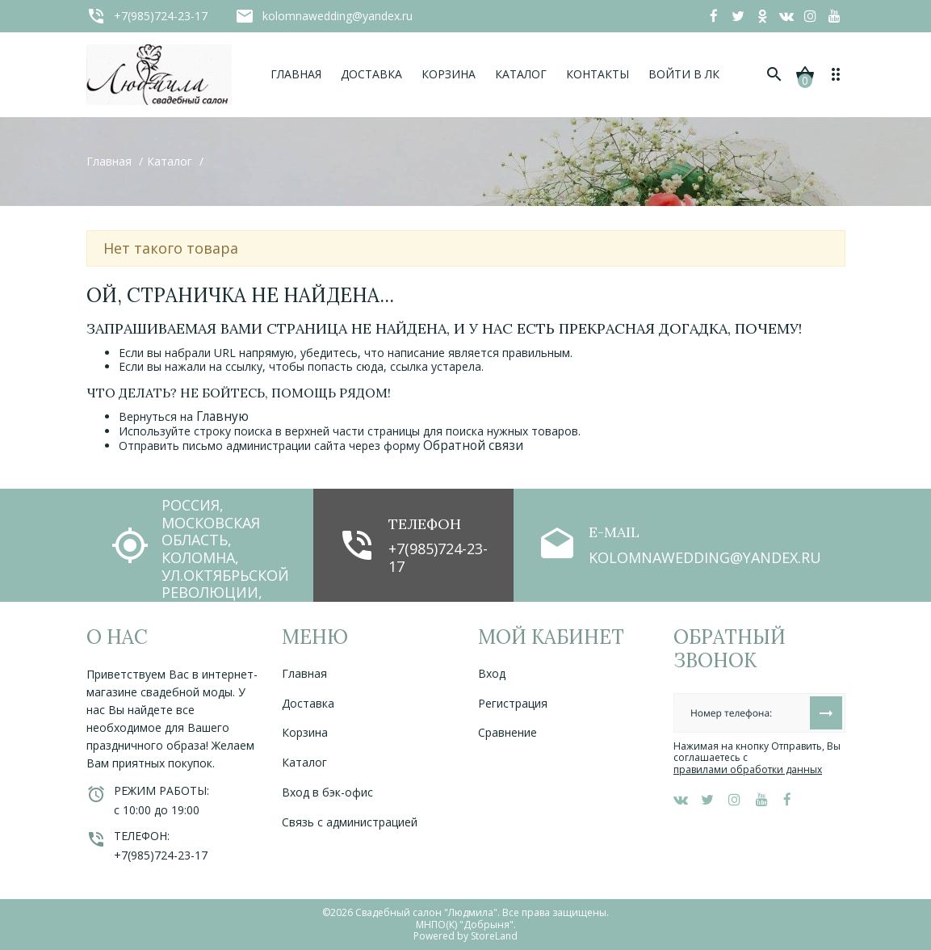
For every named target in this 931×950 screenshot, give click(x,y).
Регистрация (512, 703)
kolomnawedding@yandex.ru (705, 557)
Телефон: (142, 836)
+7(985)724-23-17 (438, 557)
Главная (304, 673)
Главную (222, 416)
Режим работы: (161, 790)
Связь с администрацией (349, 822)
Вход (491, 673)
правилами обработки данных (747, 770)
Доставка (308, 703)
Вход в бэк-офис (327, 792)
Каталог (304, 762)
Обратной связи (473, 445)
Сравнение (507, 732)
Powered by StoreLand (465, 936)
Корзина (305, 732)
